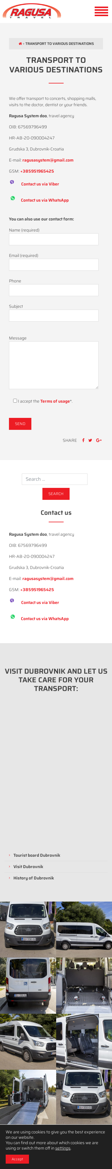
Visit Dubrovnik (28, 866)
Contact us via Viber (40, 184)
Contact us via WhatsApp (45, 200)
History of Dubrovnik (33, 878)
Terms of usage (55, 401)
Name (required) (54, 235)
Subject (54, 311)
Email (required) (54, 260)
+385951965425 (37, 171)
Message (54, 363)
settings (62, 1148)
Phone (54, 285)
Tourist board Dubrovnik (36, 855)
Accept (17, 1159)
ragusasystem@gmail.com (47, 160)
